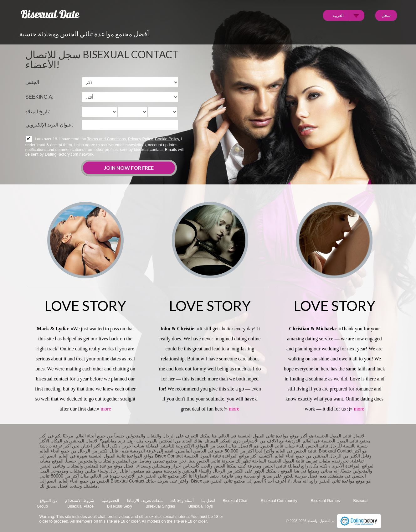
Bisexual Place (80, 506)
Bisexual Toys (200, 506)
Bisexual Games (325, 500)
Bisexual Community (279, 500)
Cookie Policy (167, 139)
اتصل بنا (208, 500)
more (106, 408)
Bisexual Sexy (119, 506)
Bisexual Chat (235, 500)
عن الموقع (49, 500)
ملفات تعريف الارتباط (144, 500)
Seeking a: (39, 97)
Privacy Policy (140, 139)
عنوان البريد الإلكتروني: (49, 124)
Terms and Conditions (106, 139)
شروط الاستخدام (79, 500)
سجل (386, 15)
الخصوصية (110, 500)
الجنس (32, 82)
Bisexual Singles (160, 506)
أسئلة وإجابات (182, 500)
